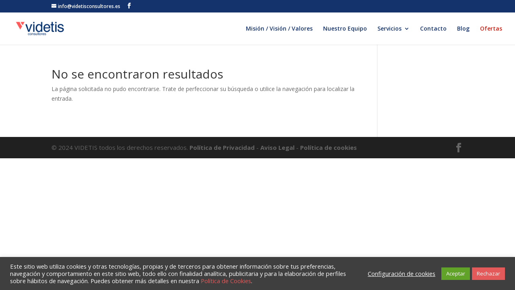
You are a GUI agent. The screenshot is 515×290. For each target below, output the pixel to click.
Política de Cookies (226, 281)
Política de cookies (328, 147)
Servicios (389, 29)
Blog (463, 29)
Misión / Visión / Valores (279, 29)
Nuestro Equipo (345, 29)
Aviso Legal (277, 147)
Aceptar (455, 273)
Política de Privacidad (223, 147)
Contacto (433, 29)
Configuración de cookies (401, 273)
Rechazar (488, 273)
